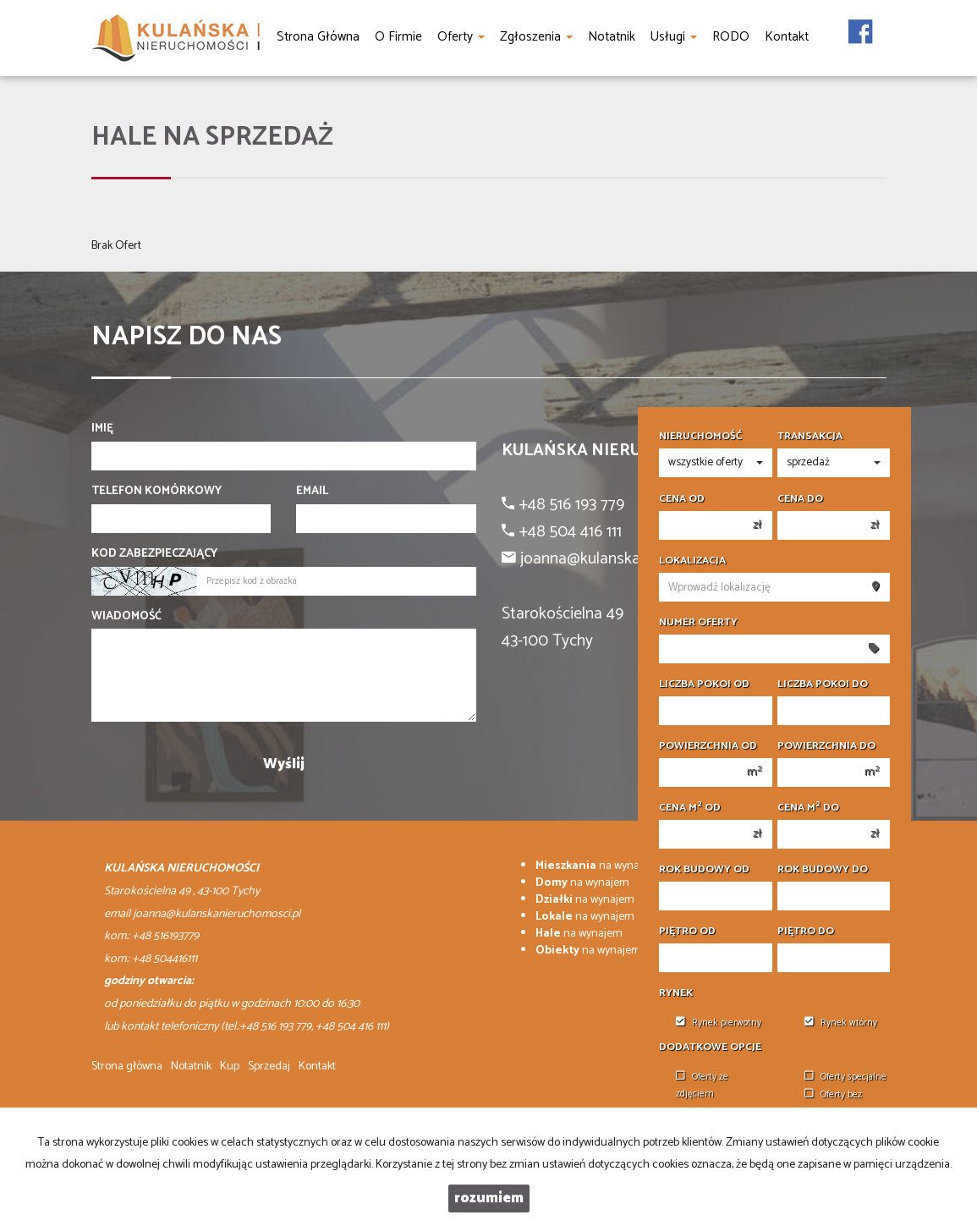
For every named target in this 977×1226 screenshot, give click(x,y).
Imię (102, 429)
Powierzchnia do (826, 746)
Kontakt (317, 1066)
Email (312, 491)
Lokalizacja (692, 561)
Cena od (682, 499)
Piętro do (805, 931)
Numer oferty (698, 622)
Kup (229, 1066)
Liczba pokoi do (822, 684)
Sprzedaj (269, 1066)
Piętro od (687, 931)
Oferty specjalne (845, 1077)
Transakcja (810, 436)
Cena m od (690, 808)
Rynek (676, 993)
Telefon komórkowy (156, 491)
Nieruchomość (700, 436)
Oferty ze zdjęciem (702, 1085)
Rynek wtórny (840, 1023)
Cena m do (808, 808)
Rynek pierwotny (718, 1023)
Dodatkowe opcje (710, 1047)
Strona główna (126, 1066)
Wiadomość (126, 616)
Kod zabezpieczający (154, 554)
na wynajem (596, 866)
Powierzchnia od (708, 746)
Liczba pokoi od (704, 684)
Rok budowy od (704, 869)
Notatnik (191, 1066)
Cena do (800, 499)
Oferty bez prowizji (833, 1103)
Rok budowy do (822, 869)
